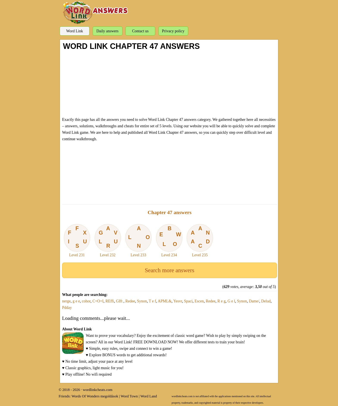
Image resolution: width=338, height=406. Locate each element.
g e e (76, 301)
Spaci (188, 301)
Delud (266, 301)
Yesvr (177, 301)
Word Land (148, 396)
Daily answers (107, 31)
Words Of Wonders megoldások (95, 396)
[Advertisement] (169, 83)
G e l (231, 301)
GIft (120, 301)
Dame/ (254, 301)
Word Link (74, 31)
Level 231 (77, 240)
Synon (142, 301)
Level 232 (107, 240)
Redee (130, 301)
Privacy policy (173, 31)
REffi (109, 301)
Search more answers (169, 270)
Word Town (129, 396)
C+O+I (97, 301)
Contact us (140, 31)
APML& (165, 301)
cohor (86, 301)
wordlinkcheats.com (97, 390)
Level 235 (199, 240)
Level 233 (138, 240)
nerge (66, 301)
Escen (199, 301)
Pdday (67, 307)
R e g (222, 301)
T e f (152, 301)
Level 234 (169, 240)
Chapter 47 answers (170, 212)
